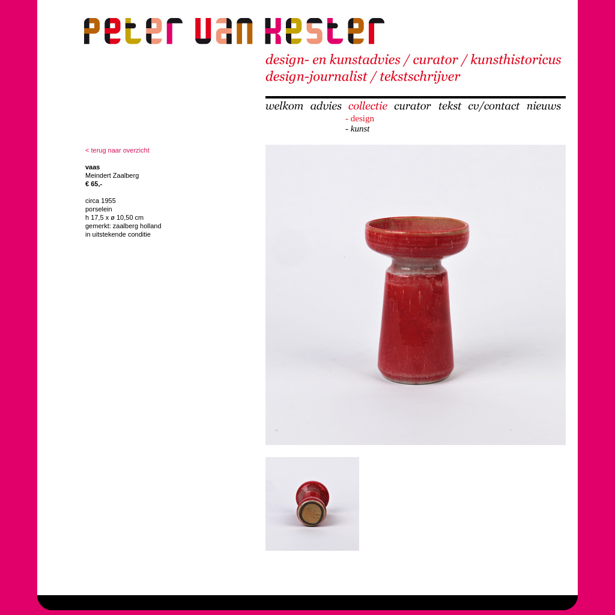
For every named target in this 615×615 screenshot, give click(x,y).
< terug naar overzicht (117, 150)
